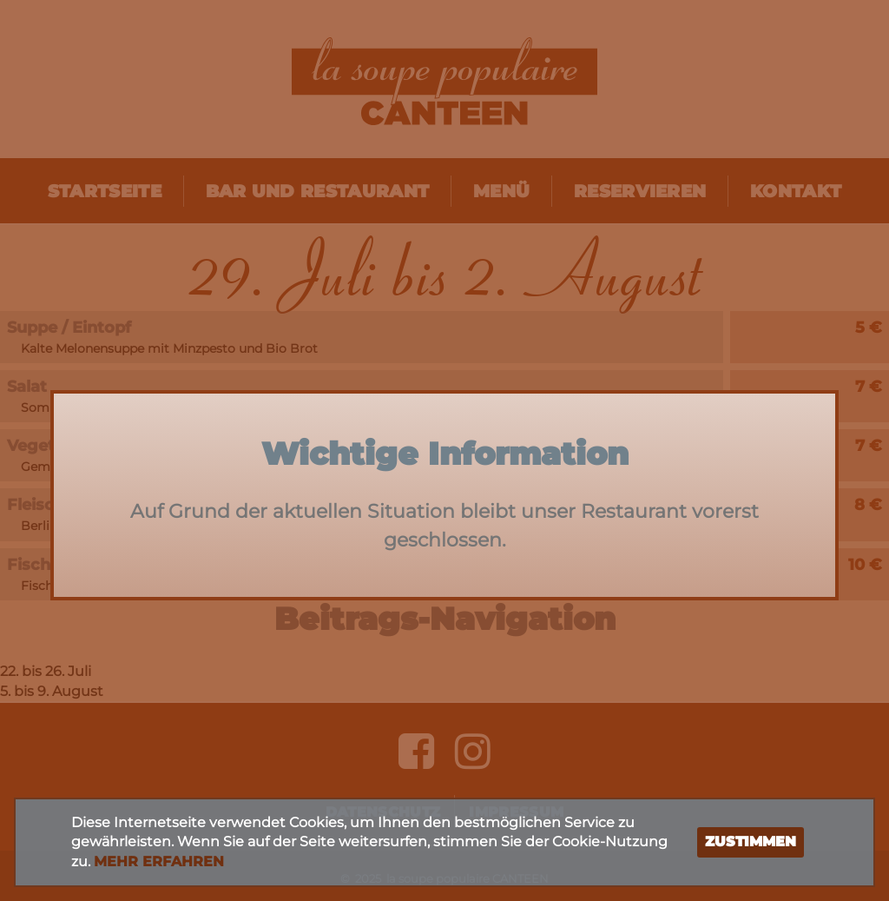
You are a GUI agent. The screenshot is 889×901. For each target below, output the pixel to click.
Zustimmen (750, 841)
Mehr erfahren (159, 861)
